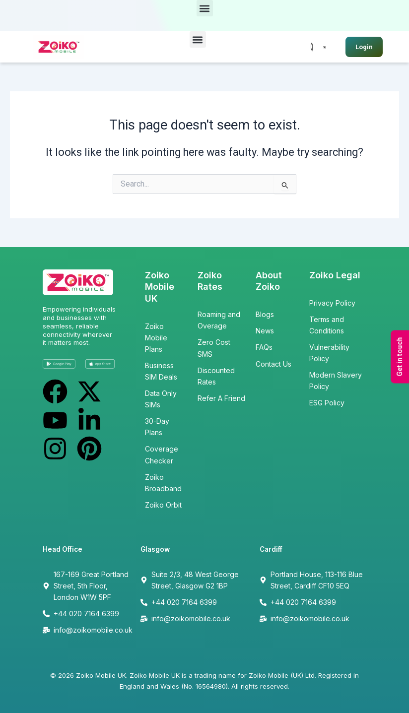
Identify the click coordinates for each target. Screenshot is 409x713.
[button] (205, 8)
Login (364, 47)
